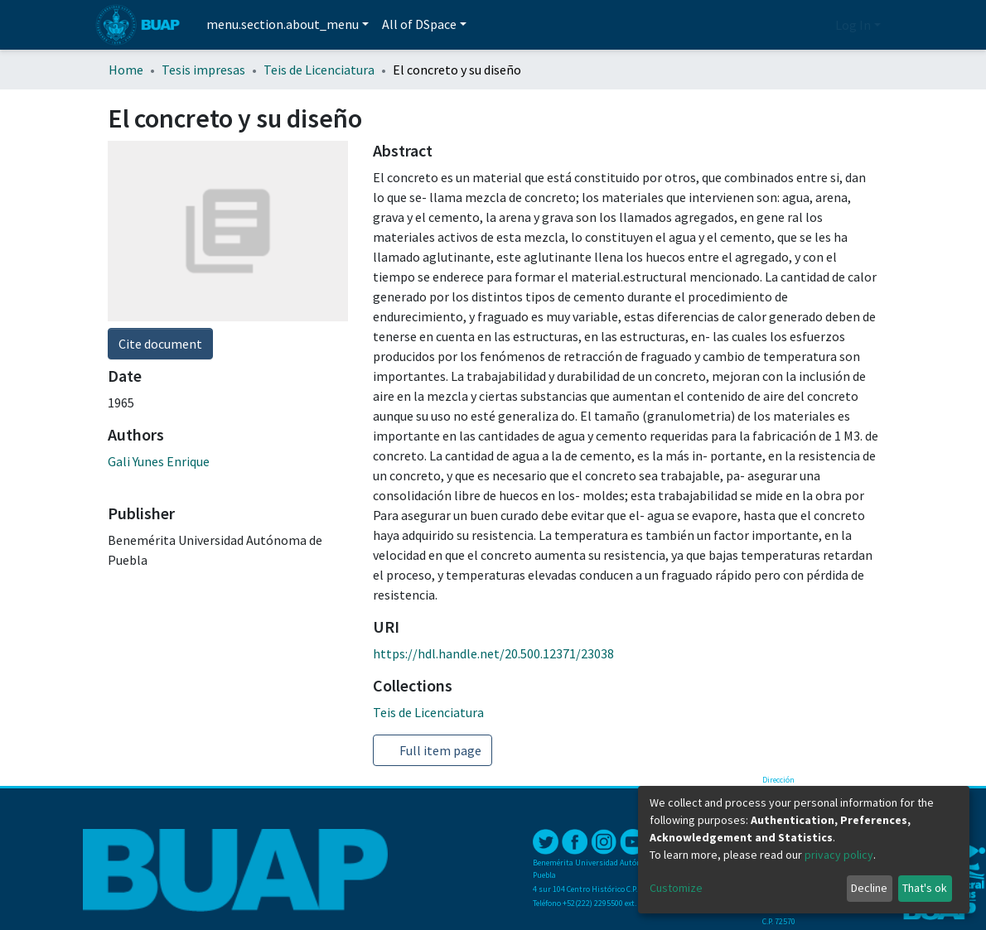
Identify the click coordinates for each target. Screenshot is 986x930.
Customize (676, 887)
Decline (869, 887)
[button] (818, 25)
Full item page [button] (432, 750)
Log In (853, 25)
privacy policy (839, 854)
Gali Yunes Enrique (159, 461)
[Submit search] (793, 25)
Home (126, 69)
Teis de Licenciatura (319, 69)
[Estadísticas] (770, 25)
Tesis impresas (203, 69)
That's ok (924, 887)
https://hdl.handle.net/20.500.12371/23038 (493, 653)
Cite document (160, 343)
